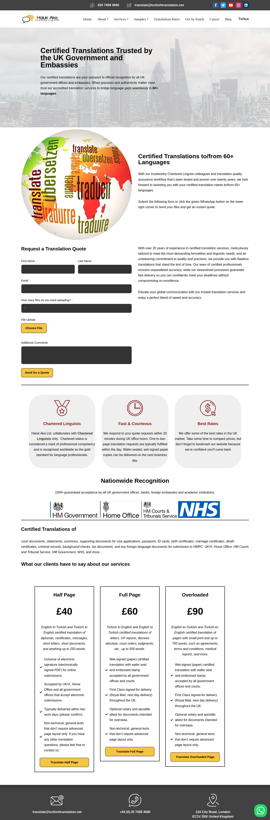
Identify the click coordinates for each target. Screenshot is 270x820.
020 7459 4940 (108, 5)
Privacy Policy (114, 809)
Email (24, 280)
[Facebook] (215, 5)
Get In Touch (194, 19)
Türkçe (243, 19)
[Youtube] (231, 5)
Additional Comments (34, 342)
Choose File (33, 328)
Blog (228, 19)
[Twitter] (223, 5)
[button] (107, 19)
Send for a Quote (37, 372)
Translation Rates (167, 19)
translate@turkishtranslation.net (159, 5)
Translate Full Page (135, 729)
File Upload (28, 319)
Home (87, 19)
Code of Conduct (84, 809)
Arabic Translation (184, 809)
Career (214, 19)
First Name (28, 261)
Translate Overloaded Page (212, 735)
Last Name (85, 261)
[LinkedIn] (246, 5)
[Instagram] (238, 5)
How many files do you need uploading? (46, 300)
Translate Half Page (57, 740)
